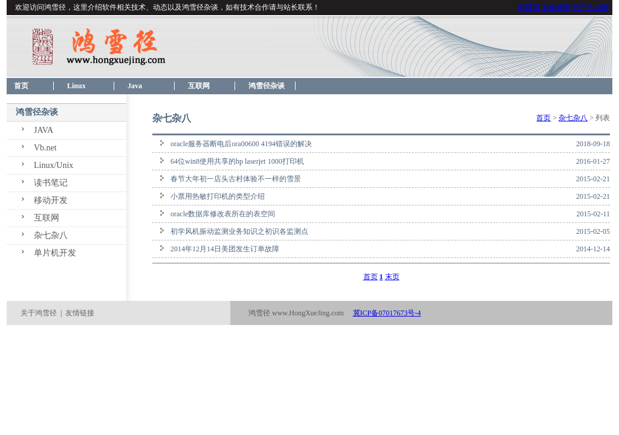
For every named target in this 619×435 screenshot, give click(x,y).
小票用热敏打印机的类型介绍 (217, 196)
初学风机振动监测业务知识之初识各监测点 (239, 231)
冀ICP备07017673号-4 (387, 313)
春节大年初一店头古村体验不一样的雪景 (235, 179)
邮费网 (529, 7)
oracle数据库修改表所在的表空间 (222, 214)
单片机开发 (55, 252)
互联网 (199, 86)
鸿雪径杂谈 (266, 86)
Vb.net (45, 147)
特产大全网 (590, 7)
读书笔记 (51, 182)
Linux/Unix (53, 165)
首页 (17, 86)
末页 (392, 276)
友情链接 (79, 313)
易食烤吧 (556, 7)
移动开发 (51, 200)
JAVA (43, 130)
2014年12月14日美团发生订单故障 (224, 249)
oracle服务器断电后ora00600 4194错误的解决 (241, 144)
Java (135, 86)
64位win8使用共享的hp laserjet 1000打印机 (237, 161)
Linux (76, 86)
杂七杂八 (51, 235)
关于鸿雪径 (39, 313)
